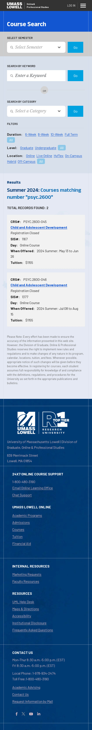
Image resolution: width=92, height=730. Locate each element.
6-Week (30, 134)
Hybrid (11, 161)
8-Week (43, 134)
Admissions (21, 522)
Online (30, 155)
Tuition (17, 536)
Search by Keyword (21, 66)
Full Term (71, 134)
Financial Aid (21, 543)
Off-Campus (26, 161)
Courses (18, 529)
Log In (71, 5)
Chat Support (22, 495)
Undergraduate (45, 148)
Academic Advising (26, 687)
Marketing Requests (26, 574)
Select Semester (20, 38)
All (11, 140)
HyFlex (59, 155)
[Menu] (83, 5)
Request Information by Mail (32, 701)
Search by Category (21, 101)
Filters (12, 124)
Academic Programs (27, 515)
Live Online (44, 155)
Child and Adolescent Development (39, 227)
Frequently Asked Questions (32, 630)
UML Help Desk (23, 602)
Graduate (26, 148)
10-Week (57, 134)
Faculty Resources (25, 581)
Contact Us (20, 694)
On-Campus (73, 155)
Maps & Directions (25, 609)
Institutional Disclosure (29, 623)
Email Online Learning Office (32, 488)
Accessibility (21, 616)
